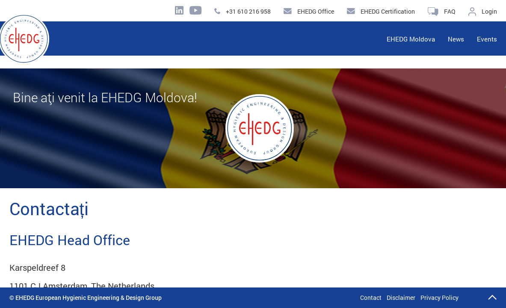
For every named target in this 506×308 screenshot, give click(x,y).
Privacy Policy (439, 297)
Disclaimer (401, 297)
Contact (371, 297)
